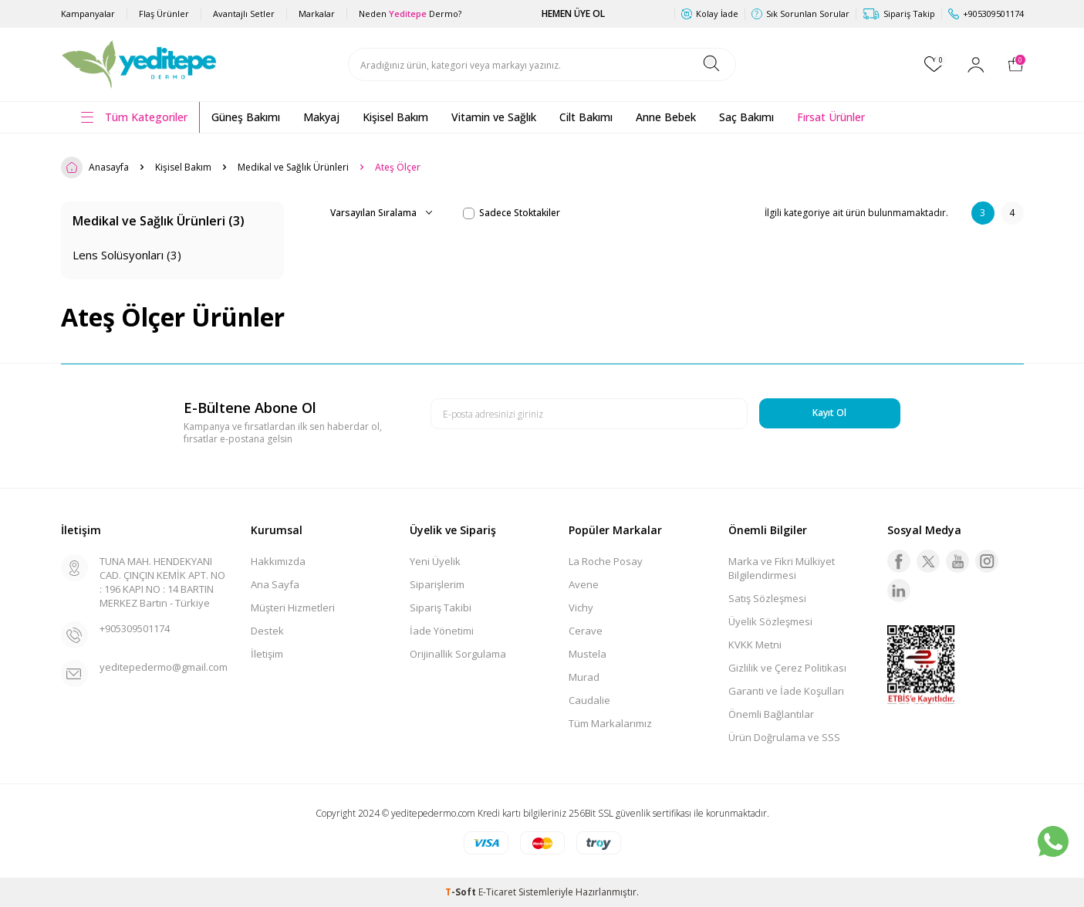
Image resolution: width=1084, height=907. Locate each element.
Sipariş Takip (899, 13)
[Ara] (711, 64)
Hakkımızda (278, 561)
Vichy (581, 607)
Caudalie (589, 700)
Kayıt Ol (829, 412)
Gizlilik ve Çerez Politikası (787, 668)
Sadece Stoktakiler (511, 213)
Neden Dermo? (410, 13)
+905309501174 (135, 628)
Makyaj (321, 117)
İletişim (267, 654)
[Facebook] (898, 561)
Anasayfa (95, 167)
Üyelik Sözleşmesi (770, 621)
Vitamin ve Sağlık (493, 117)
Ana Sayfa (275, 584)
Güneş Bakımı (245, 117)
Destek (267, 631)
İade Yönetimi (442, 631)
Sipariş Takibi (440, 607)
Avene (584, 584)
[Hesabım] (975, 64)
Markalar (317, 13)
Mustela (587, 654)
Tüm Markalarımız (610, 723)
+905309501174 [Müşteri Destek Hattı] (986, 13)
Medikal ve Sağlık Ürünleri (293, 167)
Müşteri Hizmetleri (293, 607)
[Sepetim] (1016, 64)
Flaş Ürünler (164, 13)
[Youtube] (957, 561)
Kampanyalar (88, 13)
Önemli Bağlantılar (771, 714)
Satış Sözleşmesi (767, 598)
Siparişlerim (437, 584)
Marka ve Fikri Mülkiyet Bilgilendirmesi (781, 568)
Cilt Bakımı (586, 117)
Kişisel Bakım (395, 117)
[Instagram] (986, 561)
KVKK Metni (755, 644)
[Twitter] (928, 561)
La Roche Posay (606, 561)
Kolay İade (709, 13)
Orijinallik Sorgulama (458, 654)
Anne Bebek (666, 117)
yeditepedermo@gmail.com (164, 667)
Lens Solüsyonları (127, 254)
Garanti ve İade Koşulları (786, 691)
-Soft (461, 892)
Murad (584, 677)
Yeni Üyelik (435, 561)
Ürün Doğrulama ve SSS (784, 737)
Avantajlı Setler (244, 13)
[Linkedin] (898, 590)
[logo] (140, 64)
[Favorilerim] (934, 64)
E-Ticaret (497, 892)
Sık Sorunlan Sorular (800, 13)
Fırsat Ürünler (831, 117)
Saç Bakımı (746, 117)
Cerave (586, 631)
